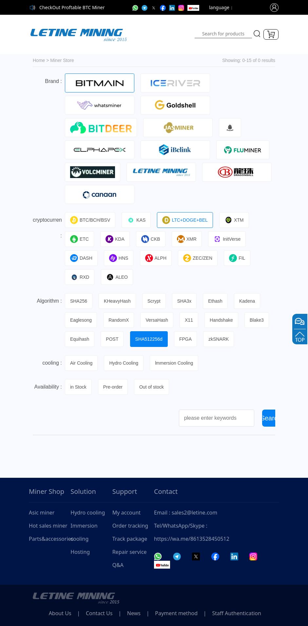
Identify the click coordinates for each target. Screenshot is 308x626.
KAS (136, 220)
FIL (239, 258)
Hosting (80, 551)
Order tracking (130, 525)
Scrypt (155, 301)
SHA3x (185, 301)
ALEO (117, 277)
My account (126, 512)
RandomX (119, 320)
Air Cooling (81, 363)
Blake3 (258, 320)
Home (39, 60)
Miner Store (62, 60)
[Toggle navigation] (164, 34)
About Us (60, 613)
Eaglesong (81, 320)
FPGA (187, 339)
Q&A (118, 565)
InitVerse (228, 239)
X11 (190, 320)
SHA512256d (149, 339)
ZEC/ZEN (199, 258)
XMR (188, 239)
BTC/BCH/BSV (90, 220)
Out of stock (152, 387)
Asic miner (41, 512)
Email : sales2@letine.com (185, 512)
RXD (80, 277)
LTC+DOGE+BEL (185, 220)
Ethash (217, 301)
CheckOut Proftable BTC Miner (72, 7)
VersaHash (157, 320)
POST (112, 339)
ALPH (156, 258)
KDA (115, 239)
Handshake (223, 320)
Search (270, 418)
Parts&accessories (49, 538)
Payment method (179, 613)
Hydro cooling (87, 512)
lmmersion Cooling (175, 363)
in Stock (78, 387)
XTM (235, 220)
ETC (79, 239)
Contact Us (100, 613)
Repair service (129, 551)
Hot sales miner (48, 525)
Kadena (249, 301)
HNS (119, 258)
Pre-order (113, 387)
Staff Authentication (240, 613)
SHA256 (78, 301)
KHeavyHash (118, 301)
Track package (129, 538)
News (136, 613)
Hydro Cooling (124, 363)
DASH (81, 258)
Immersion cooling (83, 532)
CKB (151, 239)
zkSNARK (220, 339)
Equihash (79, 339)
